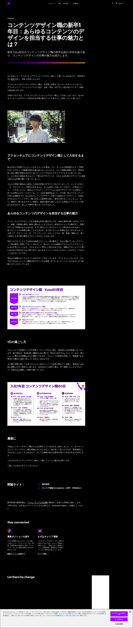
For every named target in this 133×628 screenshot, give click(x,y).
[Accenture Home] (13, 3)
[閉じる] (130, 612)
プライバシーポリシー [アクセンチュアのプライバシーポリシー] (72, 615)
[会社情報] (67, 3)
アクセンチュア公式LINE (37, 502)
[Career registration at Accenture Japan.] (43, 554)
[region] (66, 618)
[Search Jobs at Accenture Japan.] (17, 554)
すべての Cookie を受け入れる (119, 614)
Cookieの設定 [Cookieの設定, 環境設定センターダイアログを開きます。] (119, 623)
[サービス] (52, 3)
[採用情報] (76, 3)
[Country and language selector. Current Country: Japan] (120, 3)
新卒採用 (45, 484)
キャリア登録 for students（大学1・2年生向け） (62, 488)
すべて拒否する (119, 619)
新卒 (13, 79)
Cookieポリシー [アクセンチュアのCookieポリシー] (59, 615)
